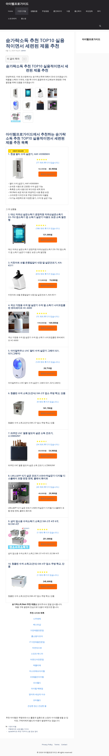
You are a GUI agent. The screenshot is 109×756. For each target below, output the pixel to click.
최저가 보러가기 (48, 174)
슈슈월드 (37, 682)
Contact (64, 744)
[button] (100, 26)
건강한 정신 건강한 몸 (37, 706)
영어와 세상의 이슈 (37, 694)
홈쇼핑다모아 (37, 636)
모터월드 (37, 700)
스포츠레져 (12, 18)
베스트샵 (37, 624)
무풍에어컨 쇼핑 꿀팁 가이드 (18, 729)
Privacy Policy (47, 744)
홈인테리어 (57, 11)
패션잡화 (89, 11)
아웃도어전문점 (37, 659)
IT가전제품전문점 (37, 642)
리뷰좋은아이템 (37, 677)
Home (10, 11)
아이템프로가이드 (17, 4)
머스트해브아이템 (37, 671)
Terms (57, 744)
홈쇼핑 (23, 18)
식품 (68, 11)
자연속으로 (37, 648)
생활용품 (34, 11)
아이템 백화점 (37, 688)
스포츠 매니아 (37, 653)
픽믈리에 (37, 665)
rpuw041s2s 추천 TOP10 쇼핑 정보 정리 (23, 731)
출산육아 (77, 11)
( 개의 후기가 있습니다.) (47, 162)
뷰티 (99, 11)
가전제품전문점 (37, 630)
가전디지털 (21, 11)
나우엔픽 (37, 618)
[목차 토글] (23, 59)
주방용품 (45, 11)
